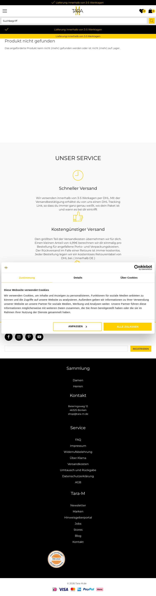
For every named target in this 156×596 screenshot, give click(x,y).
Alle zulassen (127, 326)
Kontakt (78, 542)
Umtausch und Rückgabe (78, 470)
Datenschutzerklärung (78, 476)
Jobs (78, 523)
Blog (78, 535)
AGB (78, 482)
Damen (78, 380)
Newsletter (78, 505)
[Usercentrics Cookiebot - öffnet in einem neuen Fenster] (137, 267)
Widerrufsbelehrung (78, 452)
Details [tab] (78, 277)
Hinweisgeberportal (78, 517)
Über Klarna (78, 458)
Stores (78, 529)
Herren (78, 386)
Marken (78, 511)
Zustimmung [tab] (27, 277)
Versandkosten (78, 464)
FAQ (78, 439)
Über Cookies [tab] (129, 277)
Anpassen (77, 326)
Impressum (78, 445)
